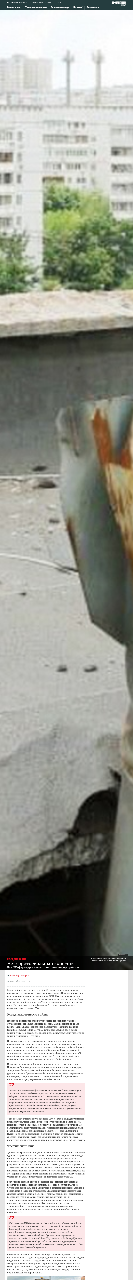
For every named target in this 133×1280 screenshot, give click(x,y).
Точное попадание (36, 7)
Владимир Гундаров (19, 975)
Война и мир (14, 7)
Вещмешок (93, 7)
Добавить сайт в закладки (40, 2)
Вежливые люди (60, 7)
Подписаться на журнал (17, 2)
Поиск (58, 2)
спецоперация (16, 959)
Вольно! (78, 7)
